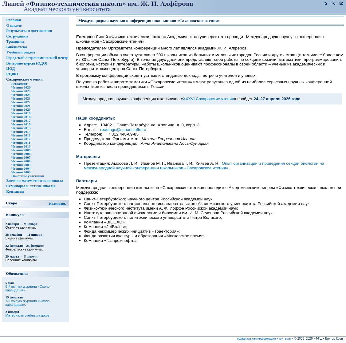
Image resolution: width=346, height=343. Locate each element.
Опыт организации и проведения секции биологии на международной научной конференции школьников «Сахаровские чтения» (204, 165)
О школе (14, 25)
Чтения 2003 (20, 172)
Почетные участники (27, 176)
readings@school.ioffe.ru (123, 129)
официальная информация (256, 338)
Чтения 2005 (20, 165)
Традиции (15, 41)
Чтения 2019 (20, 113)
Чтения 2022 (20, 102)
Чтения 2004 (20, 168)
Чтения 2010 (20, 146)
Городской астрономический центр (37, 58)
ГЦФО (12, 74)
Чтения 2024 (20, 95)
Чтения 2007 (20, 157)
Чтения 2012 (20, 139)
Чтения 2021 (20, 106)
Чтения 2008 (20, 154)
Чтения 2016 (20, 124)
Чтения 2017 (20, 120)
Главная (13, 20)
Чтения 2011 (20, 142)
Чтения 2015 (20, 128)
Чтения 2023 (20, 98)
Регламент (19, 83)
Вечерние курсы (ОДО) (26, 63)
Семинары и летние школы (30, 186)
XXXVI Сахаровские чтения (208, 99)
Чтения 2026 (20, 87)
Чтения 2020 (20, 109)
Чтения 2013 (20, 135)
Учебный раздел (20, 52)
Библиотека (16, 47)
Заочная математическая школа (34, 181)
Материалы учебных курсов (28, 315)
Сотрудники (17, 36)
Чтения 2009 (20, 150)
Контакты (15, 191)
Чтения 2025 (20, 91)
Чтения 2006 (20, 161)
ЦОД (10, 68)
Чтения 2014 (20, 131)
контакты (285, 338)
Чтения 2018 (20, 117)
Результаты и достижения (29, 31)
